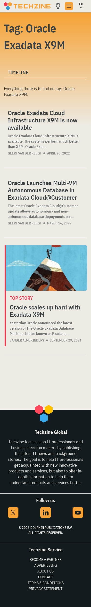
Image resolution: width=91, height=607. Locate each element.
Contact (45, 576)
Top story (21, 298)
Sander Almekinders (27, 340)
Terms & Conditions (46, 582)
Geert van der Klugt (24, 153)
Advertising (45, 565)
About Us (45, 571)
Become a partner (46, 559)
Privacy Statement (45, 588)
